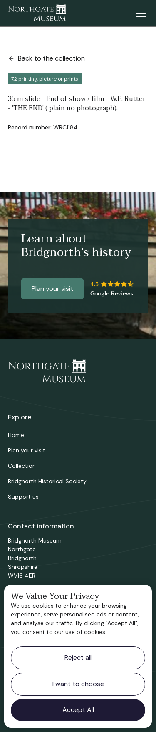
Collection (22, 465)
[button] (139, 13)
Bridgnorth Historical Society (47, 481)
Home (16, 435)
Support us (23, 496)
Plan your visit (52, 288)
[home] (37, 13)
